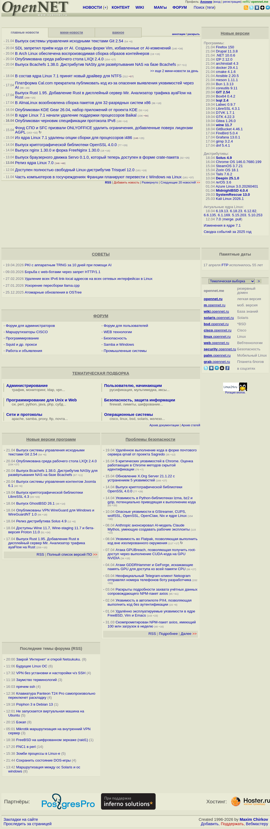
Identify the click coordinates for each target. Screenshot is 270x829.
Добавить (210, 824)
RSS (40, 554)
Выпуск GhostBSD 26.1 (35, 503)
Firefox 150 (225, 47)
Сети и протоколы (24, 414)
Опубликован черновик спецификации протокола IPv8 (65, 121)
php (50, 404)
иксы (162, 390)
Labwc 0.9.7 (226, 104)
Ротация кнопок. (235, 392)
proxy (43, 419)
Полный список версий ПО (72, 554)
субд (59, 404)
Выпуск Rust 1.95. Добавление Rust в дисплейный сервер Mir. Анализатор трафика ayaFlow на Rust (46, 543)
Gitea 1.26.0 (226, 121)
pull (238, 219)
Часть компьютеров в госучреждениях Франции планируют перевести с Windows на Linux (98, 177)
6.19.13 (222, 211)
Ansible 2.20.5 (227, 76)
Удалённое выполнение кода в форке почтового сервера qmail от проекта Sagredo (152, 452)
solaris (142, 419)
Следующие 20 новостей (180, 182)
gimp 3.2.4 (224, 141)
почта (60, 419)
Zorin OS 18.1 (227, 170)
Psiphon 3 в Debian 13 (34, 704)
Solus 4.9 (224, 158)
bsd (132, 419)
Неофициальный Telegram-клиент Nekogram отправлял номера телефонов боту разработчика (149, 578)
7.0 (218, 219)
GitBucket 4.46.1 (229, 129)
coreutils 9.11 (227, 88)
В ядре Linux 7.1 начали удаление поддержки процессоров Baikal (76, 115)
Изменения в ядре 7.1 (222, 225)
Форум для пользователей (126, 326)
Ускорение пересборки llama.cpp (52, 285)
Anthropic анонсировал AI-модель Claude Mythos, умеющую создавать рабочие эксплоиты (149, 527)
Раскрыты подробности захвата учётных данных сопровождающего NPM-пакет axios (152, 591)
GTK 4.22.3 (225, 117)
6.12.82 (250, 211)
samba (31, 419)
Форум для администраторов (30, 326)
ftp (51, 419)
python (31, 404)
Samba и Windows (119, 344)
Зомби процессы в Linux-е (38, 753)
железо (156, 419)
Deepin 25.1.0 (227, 178)
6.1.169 (224, 215)
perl (21, 404)
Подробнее (168, 634)
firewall (115, 404)
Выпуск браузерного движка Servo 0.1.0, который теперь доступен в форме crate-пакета (97, 157)
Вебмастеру (257, 824)
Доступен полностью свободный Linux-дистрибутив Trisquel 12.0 (74, 170)
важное (118, 32)
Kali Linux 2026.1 (230, 199)
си (14, 404)
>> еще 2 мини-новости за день (174, 71)
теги (210, 7)
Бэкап (21, 722)
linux (123, 419)
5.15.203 (239, 215)
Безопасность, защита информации (139, 400)
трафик (18, 390)
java (42, 404)
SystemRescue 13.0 (233, 195)
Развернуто (150, 182)
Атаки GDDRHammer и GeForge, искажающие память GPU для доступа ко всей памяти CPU (150, 567)
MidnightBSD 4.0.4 (232, 190)
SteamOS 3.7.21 (229, 166)
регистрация (232, 1)
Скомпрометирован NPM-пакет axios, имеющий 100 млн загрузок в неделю (152, 624)
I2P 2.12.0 (224, 59)
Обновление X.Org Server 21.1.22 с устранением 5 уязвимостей (141, 478)
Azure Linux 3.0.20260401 (237, 186)
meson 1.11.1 (227, 80)
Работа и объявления (24, 351)
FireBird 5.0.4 (227, 133)
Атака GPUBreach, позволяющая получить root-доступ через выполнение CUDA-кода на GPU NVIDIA (152, 554)
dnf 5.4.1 (223, 145)
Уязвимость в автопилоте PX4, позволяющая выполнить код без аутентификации (150, 602)
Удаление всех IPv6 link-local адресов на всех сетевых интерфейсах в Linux (89, 279)
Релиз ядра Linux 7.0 (34, 163)
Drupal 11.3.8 (227, 51)
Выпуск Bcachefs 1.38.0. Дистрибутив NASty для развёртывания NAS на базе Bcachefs (95, 64)
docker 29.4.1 (227, 68)
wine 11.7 (224, 125)
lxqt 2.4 (222, 100)
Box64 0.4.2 (225, 96)
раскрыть (194, 34)
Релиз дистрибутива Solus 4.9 (41, 521)
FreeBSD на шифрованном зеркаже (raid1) (52, 740)
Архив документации (164, 425)
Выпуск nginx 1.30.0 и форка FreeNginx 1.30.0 (57, 150)
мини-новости (71, 32)
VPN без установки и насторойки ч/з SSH (50, 673)
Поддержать (232, 824)
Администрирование (27, 385)
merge (228, 219)
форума (62, 648)
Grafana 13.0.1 (228, 137)
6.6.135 (210, 215)
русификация (121, 390)
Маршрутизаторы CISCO (27, 332)
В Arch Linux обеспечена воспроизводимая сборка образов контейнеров (82, 53)
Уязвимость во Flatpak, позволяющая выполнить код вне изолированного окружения (152, 541)
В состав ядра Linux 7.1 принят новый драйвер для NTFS (68, 76)
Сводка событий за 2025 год (227, 232)
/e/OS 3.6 (223, 182)
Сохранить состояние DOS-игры (43, 760)
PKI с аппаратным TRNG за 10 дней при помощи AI (68, 265)
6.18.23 (236, 211)
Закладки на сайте (21, 819)
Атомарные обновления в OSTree (53, 292)
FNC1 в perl (26, 747)
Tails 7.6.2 (224, 174)
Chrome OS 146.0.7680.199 (239, 162)
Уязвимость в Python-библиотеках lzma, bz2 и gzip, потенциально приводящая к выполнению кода (152, 500)
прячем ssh (25, 687)
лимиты (129, 404)
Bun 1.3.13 (224, 84)
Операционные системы (128, 414)
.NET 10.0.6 (225, 55)
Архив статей (191, 425)
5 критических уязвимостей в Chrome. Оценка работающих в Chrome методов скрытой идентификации (150, 465)
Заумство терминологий (36, 680)
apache (18, 419)
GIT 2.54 (223, 92)
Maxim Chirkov (254, 819)
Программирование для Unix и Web (41, 400)
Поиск (199, 7)
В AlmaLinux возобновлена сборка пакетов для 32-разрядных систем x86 (83, 102)
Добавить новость (127, 182)
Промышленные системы (125, 351)
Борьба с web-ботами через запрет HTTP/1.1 (62, 272)
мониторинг (35, 390)
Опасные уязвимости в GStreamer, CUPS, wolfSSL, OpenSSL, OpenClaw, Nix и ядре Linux (147, 514)
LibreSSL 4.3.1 (228, 108)
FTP (224, 265)
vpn (59, 390)
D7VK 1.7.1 (225, 113)
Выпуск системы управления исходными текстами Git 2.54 (69, 41)
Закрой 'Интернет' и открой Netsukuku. (48, 659)
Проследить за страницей (28, 824)
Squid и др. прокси (21, 344)
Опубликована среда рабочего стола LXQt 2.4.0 (59, 59)
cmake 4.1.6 (226, 72)
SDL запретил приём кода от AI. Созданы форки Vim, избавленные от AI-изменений (93, 48)
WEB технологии (118, 332)
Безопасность (115, 338)
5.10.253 (255, 215)
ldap (50, 390)
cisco (114, 419)
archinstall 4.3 (227, 63)
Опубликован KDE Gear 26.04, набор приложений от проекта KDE (77, 110)
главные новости (25, 32)
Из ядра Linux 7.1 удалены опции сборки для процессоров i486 (73, 137)
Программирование (22, 338)
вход (217, 1)
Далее (189, 634)
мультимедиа (145, 390)
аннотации (178, 34)
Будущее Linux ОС (31, 666)
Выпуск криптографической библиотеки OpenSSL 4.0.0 (66, 145)
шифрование (149, 404)
